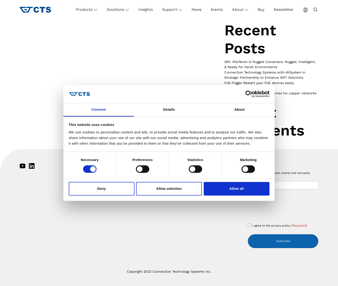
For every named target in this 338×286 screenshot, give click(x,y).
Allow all (236, 189)
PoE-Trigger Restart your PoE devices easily (259, 83)
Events (217, 9)
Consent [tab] (99, 109)
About (238, 9)
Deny (101, 189)
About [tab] (239, 109)
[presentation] (283, 209)
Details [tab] (169, 109)
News (196, 9)
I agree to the (279, 225)
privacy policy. (281, 225)
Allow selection (169, 189)
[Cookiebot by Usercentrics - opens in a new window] (248, 94)
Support (170, 9)
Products (85, 9)
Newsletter (284, 9)
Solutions (116, 9)
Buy (261, 9)
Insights (145, 9)
